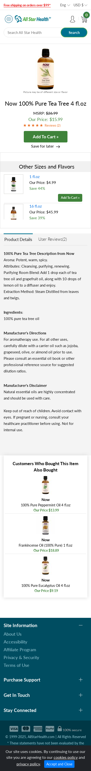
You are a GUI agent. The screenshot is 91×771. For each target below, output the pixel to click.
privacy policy (28, 763)
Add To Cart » (45, 136)
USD (78, 5)
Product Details (18, 239)
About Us (13, 634)
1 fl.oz (34, 176)
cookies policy (66, 757)
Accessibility (15, 641)
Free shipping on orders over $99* (27, 5)
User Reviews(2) (52, 239)
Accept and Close (59, 764)
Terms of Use (16, 665)
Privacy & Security (21, 657)
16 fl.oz (35, 206)
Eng (63, 5)
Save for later (42, 146)
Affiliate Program (20, 649)
